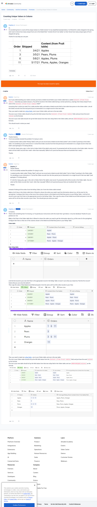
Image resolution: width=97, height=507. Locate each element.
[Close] (35, 491)
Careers (35, 473)
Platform (11, 438)
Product (37, 442)
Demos (63, 453)
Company (36, 465)
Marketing (37, 446)
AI (8, 457)
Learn (63, 438)
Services (10, 473)
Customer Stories (66, 457)
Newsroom (36, 484)
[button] (2, 4)
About (35, 469)
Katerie (11, 97)
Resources (11, 465)
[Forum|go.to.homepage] (13, 3)
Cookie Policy (27, 499)
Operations (38, 449)
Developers (11, 476)
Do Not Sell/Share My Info (58, 504)
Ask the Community (21, 9)
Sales (36, 457)
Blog (34, 476)
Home (3, 9)
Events (63, 446)
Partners (10, 469)
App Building (12, 453)
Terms (46, 504)
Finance (37, 461)
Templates (11, 484)
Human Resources (40, 453)
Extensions (11, 449)
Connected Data (13, 461)
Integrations (12, 446)
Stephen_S (12, 25)
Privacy (39, 504)
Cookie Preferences (75, 504)
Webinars (64, 461)
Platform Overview (14, 442)
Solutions (37, 438)
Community (10, 9)
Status (35, 480)
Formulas (32, 9)
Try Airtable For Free (40, 488)
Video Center (65, 449)
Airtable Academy (67, 442)
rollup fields (28, 111)
